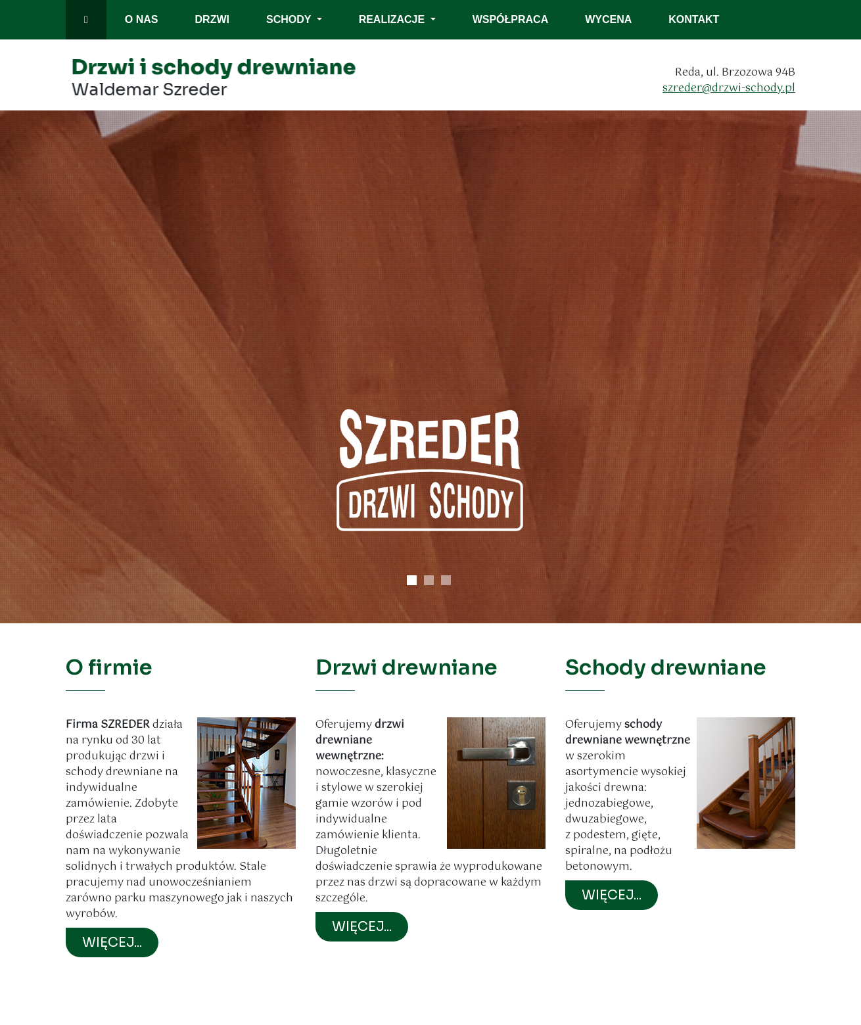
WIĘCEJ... (112, 942)
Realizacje (393, 19)
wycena (608, 19)
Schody (290, 19)
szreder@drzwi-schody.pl (731, 88)
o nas (141, 19)
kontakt (693, 19)
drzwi (212, 19)
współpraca (511, 19)
